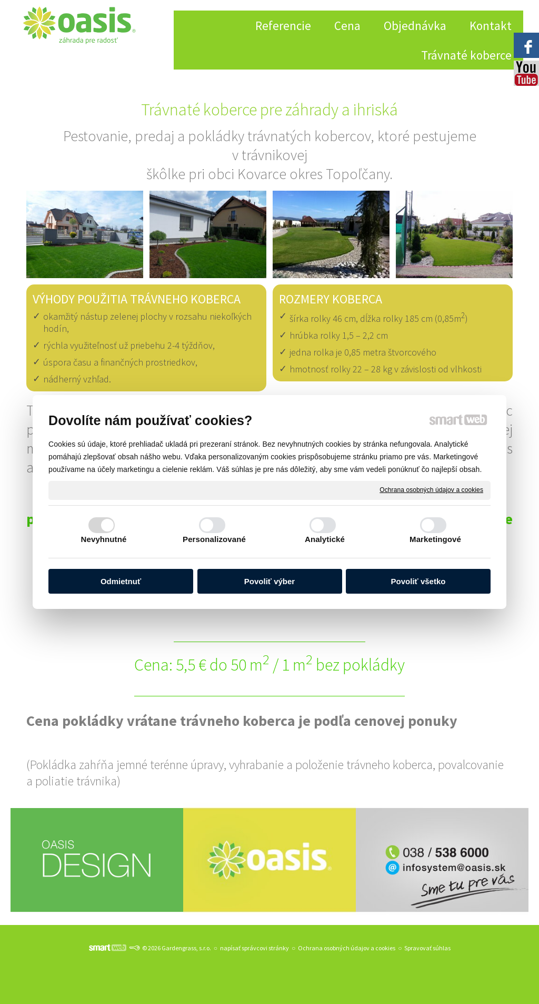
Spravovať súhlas (427, 948)
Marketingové (435, 539)
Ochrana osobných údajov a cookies (431, 490)
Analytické (325, 539)
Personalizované (214, 539)
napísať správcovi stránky (254, 948)
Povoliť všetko (418, 581)
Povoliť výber (269, 581)
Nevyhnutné (104, 539)
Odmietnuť (121, 581)
